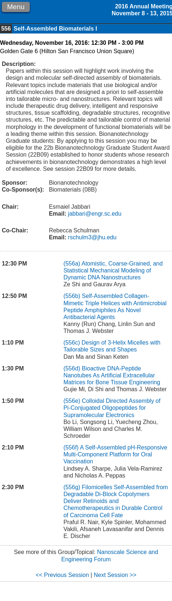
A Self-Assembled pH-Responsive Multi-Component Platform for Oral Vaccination (115, 454)
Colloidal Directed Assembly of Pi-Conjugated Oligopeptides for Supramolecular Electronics (111, 408)
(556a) (71, 263)
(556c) (71, 342)
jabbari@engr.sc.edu (93, 214)
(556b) (71, 296)
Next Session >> (115, 575)
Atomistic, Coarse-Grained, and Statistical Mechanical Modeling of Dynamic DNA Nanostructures (113, 270)
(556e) (71, 401)
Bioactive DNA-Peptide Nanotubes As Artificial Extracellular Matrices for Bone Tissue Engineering (111, 375)
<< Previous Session (62, 575)
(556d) (71, 368)
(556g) (71, 487)
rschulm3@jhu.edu (91, 237)
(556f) (71, 447)
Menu (15, 7)
